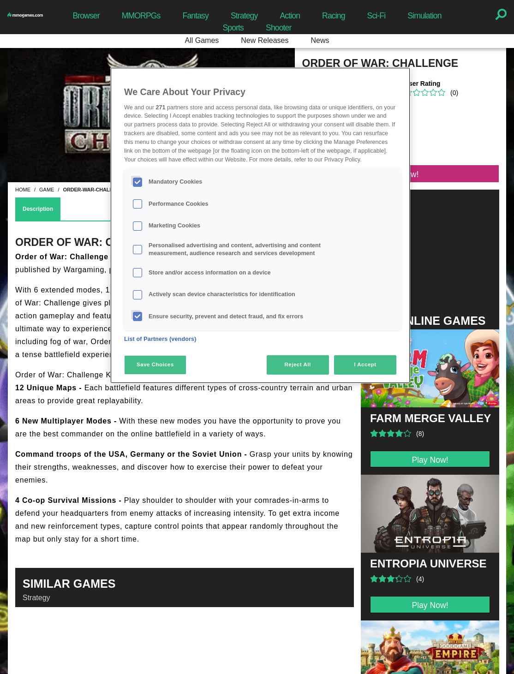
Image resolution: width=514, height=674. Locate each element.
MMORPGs (141, 15)
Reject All (298, 364)
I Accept (365, 364)
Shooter (278, 27)
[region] (260, 225)
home (22, 189)
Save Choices (155, 364)
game (46, 189)
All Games (202, 40)
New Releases (264, 40)
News (320, 40)
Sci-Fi (376, 15)
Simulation (424, 15)
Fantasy (196, 15)
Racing (333, 15)
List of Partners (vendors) (160, 339)
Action (290, 15)
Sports (233, 27)
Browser (85, 15)
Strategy (244, 15)
